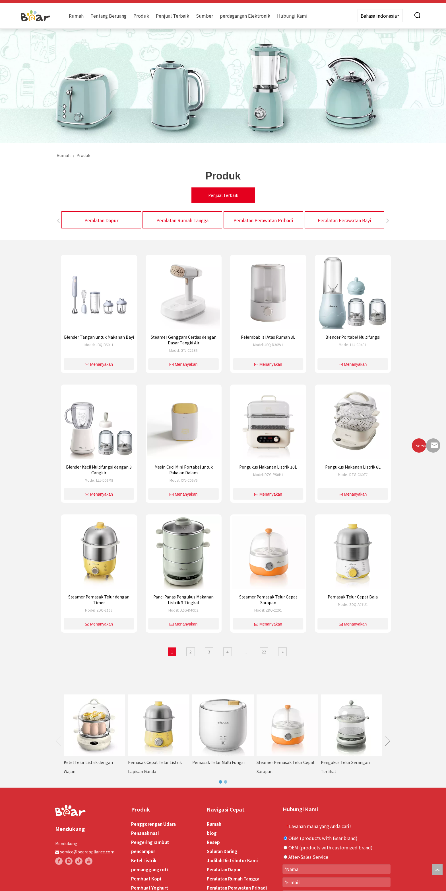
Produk (141, 15)
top (437, 869)
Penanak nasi (145, 833)
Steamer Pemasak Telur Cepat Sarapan (268, 599)
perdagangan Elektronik (245, 15)
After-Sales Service (306, 856)
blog (212, 833)
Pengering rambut (150, 842)
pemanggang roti (149, 869)
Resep (213, 842)
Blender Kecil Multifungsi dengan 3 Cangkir (99, 469)
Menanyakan (99, 364)
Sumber (204, 15)
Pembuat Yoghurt (149, 888)
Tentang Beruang (108, 15)
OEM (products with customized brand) (328, 847)
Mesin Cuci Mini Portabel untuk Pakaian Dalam (183, 469)
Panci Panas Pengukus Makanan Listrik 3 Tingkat (183, 599)
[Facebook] (59, 861)
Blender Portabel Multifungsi (352, 337)
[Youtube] (88, 861)
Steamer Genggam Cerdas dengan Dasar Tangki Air (183, 340)
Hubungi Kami (292, 15)
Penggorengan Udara (153, 824)
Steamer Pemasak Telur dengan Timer (98, 599)
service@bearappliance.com (87, 852)
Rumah (76, 15)
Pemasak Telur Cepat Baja (353, 597)
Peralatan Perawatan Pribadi (263, 220)
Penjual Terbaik (172, 15)
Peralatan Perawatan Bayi (344, 220)
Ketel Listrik (143, 860)
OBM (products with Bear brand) (321, 838)
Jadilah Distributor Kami (232, 860)
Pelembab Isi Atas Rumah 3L (268, 337)
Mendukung (66, 843)
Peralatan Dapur (101, 220)
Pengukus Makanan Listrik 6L (353, 467)
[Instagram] (69, 861)
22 (264, 652)
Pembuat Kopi (146, 879)
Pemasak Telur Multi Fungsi (218, 762)
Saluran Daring (222, 851)
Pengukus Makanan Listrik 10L (268, 467)
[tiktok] (78, 861)
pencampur (143, 851)
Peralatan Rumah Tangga (182, 220)
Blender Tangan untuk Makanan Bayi (99, 337)
